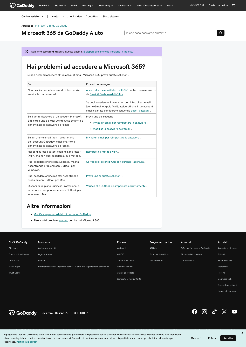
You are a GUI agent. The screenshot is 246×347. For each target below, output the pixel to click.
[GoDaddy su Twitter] (224, 313)
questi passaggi (140, 110)
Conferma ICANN (125, 260)
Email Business (225, 260)
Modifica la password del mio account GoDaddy (62, 214)
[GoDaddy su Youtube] (234, 313)
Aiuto (55, 16)
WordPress (223, 266)
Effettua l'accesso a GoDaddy (195, 248)
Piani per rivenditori (159, 254)
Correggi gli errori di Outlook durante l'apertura (115, 161)
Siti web (221, 254)
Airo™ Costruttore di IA (149, 5)
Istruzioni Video (72, 16)
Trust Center (15, 273)
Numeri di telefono (227, 291)
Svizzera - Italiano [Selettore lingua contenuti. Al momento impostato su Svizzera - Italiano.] (55, 313)
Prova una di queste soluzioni (103, 175)
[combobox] (171, 32)
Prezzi (170, 5)
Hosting (221, 273)
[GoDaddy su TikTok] (214, 313)
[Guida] (211, 5)
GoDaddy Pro (156, 260)
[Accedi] (223, 5)
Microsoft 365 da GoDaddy (51, 25)
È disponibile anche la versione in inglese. (108, 51)
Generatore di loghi (227, 285)
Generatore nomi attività (129, 279)
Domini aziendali (125, 266)
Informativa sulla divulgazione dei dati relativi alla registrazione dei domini (73, 266)
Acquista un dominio (227, 248)
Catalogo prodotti (125, 273)
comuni (63, 220)
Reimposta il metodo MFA (102, 151)
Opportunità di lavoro (19, 254)
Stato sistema (111, 16)
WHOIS (120, 254)
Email (74, 5)
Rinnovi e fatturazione (191, 254)
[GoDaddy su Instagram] (204, 313)
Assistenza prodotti (47, 248)
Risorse (41, 260)
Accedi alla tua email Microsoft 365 (107, 90)
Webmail (121, 248)
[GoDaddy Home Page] (23, 313)
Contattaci (92, 16)
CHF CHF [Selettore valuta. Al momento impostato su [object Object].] (82, 313)
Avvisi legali (14, 266)
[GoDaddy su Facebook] (195, 313)
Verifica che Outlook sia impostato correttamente (116, 185)
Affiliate (153, 248)
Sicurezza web (224, 279)
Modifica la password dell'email (111, 128)
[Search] (220, 33)
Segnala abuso (45, 254)
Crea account (187, 260)
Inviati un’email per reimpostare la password (119, 122)
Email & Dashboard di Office (106, 94)
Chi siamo (13, 248)
